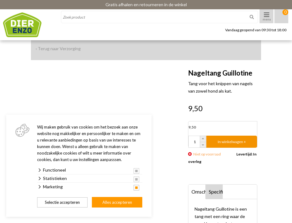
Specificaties (216, 192)
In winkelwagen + (232, 141)
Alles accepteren (117, 202)
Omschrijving (198, 192)
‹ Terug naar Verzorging (58, 48)
